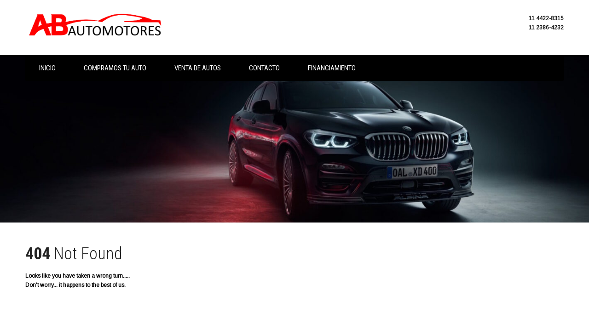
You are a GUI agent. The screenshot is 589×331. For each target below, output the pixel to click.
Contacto (264, 68)
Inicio (47, 68)
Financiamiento (332, 68)
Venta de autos (197, 68)
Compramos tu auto (115, 68)
